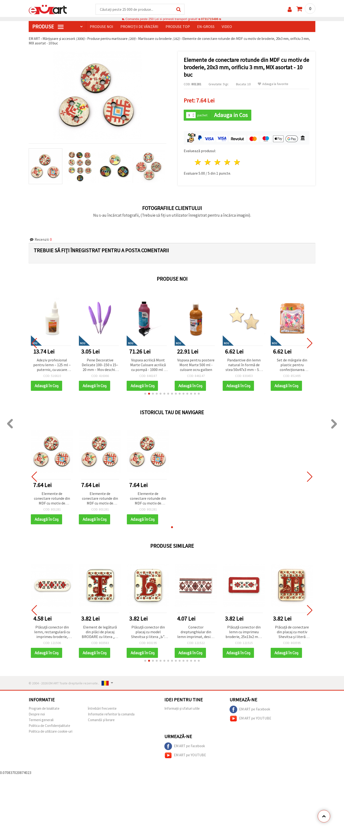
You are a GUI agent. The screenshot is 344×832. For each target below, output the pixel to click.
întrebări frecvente (102, 708)
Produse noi (101, 26)
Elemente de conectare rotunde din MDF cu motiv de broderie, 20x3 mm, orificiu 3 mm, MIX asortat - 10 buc (52, 498)
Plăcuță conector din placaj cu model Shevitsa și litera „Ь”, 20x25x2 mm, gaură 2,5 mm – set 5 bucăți (148, 632)
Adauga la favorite (273, 84)
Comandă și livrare (101, 720)
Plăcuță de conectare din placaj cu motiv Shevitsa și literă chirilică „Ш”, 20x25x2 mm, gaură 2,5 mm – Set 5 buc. (292, 632)
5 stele (237, 162)
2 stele (208, 162)
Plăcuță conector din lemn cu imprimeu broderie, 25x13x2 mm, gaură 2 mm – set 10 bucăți (244, 632)
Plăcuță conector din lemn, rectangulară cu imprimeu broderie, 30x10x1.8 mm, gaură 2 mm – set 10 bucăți (52, 632)
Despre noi (37, 714)
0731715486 (209, 19)
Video (227, 26)
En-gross (206, 26)
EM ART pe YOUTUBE (250, 718)
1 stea (198, 162)
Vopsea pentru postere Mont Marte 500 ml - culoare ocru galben (244, 365)
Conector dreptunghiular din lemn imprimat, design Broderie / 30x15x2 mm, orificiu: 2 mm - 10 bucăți (196, 632)
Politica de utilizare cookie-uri (50, 731)
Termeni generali (41, 720)
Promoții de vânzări (139, 26)
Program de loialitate (44, 708)
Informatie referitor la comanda (111, 714)
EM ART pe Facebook (250, 709)
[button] (145, 394)
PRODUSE (48, 26)
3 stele (218, 162)
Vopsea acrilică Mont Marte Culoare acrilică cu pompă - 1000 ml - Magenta (196, 365)
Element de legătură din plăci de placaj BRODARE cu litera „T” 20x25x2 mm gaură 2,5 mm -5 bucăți (100, 632)
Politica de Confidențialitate (49, 725)
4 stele (227, 162)
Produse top (178, 26)
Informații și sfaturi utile (182, 708)
